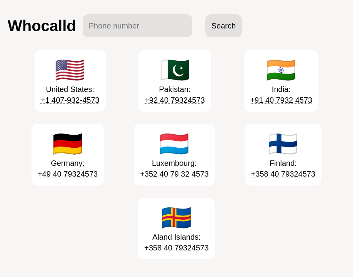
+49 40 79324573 (68, 174)
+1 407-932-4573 (70, 100)
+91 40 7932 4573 (281, 100)
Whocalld (42, 25)
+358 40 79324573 (283, 174)
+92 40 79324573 (175, 100)
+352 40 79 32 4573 (174, 174)
